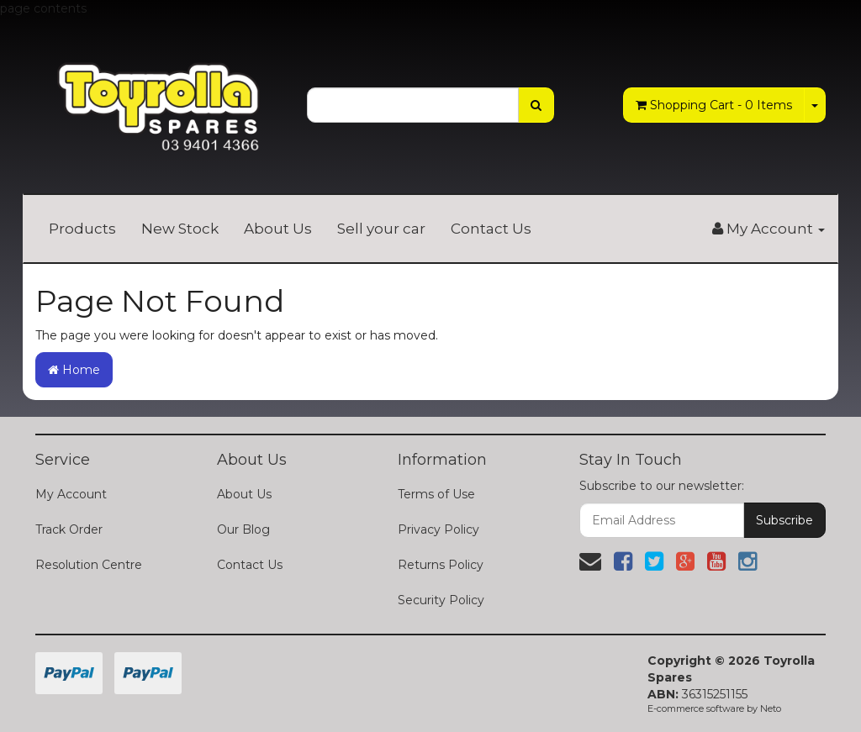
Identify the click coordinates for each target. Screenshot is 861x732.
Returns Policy (440, 564)
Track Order (69, 529)
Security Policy (441, 600)
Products (82, 228)
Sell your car (381, 228)
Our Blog (243, 529)
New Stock (180, 228)
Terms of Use (436, 494)
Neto (770, 708)
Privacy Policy (438, 529)
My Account (71, 494)
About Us (278, 228)
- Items (714, 105)
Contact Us (491, 228)
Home (74, 369)
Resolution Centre (88, 564)
